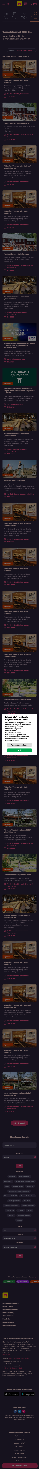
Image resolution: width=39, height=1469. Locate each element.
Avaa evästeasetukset (19, 745)
